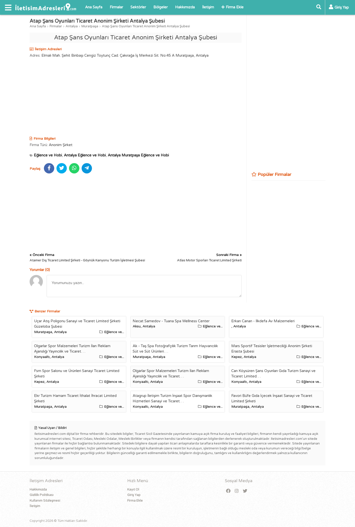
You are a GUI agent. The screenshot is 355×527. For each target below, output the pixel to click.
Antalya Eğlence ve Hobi (85, 155)
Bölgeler (160, 7)
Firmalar (116, 7)
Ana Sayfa (93, 7)
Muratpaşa (89, 26)
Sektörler (138, 7)
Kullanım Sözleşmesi (45, 501)
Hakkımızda (185, 7)
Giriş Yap (134, 495)
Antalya (72, 26)
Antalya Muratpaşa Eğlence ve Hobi (138, 155)
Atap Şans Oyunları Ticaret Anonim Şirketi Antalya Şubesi (146, 26)
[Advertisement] (136, 97)
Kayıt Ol (133, 490)
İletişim (208, 7)
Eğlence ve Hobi (48, 155)
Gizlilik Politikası (41, 495)
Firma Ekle (232, 7)
